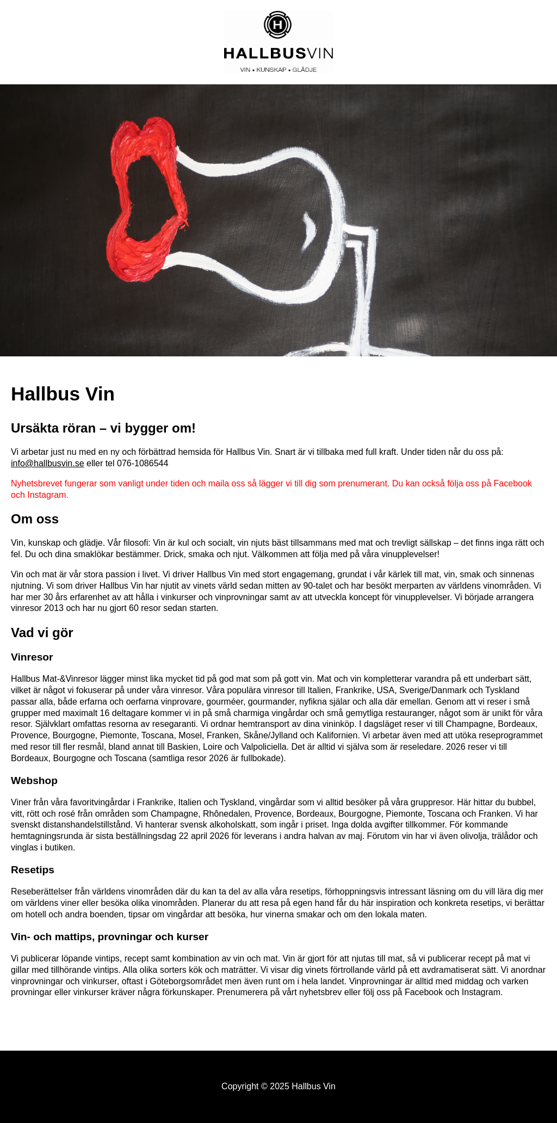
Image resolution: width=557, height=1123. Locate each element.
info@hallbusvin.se (47, 463)
